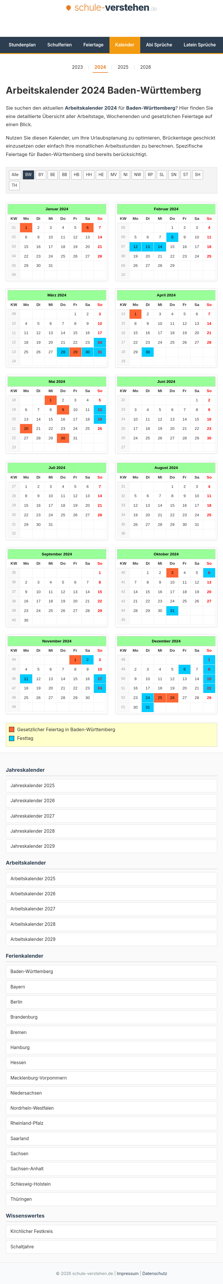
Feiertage (93, 45)
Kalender (124, 45)
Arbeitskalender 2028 (32, 924)
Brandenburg (23, 1017)
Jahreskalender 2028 (32, 831)
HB (76, 174)
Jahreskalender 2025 (32, 785)
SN (174, 174)
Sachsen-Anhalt (27, 1168)
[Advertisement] (111, 30)
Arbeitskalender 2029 (32, 939)
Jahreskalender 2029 (32, 846)
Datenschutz (154, 1273)
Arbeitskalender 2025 (32, 878)
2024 (100, 67)
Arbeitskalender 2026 (32, 894)
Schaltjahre (22, 1246)
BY (41, 174)
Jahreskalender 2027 (32, 816)
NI (125, 174)
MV (114, 174)
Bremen (18, 1032)
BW (28, 174)
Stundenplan (22, 45)
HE (101, 174)
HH (89, 174)
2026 (145, 67)
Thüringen (21, 1199)
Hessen (18, 1062)
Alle (15, 174)
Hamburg (20, 1047)
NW (137, 174)
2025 (123, 67)
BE (52, 174)
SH (197, 174)
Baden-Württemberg (31, 971)
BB (64, 174)
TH (14, 185)
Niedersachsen (26, 1093)
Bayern (17, 987)
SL (161, 174)
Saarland (19, 1138)
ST (185, 174)
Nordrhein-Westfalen (32, 1108)
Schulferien (59, 45)
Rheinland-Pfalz (26, 1123)
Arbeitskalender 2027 (32, 909)
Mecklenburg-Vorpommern (38, 1078)
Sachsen (19, 1153)
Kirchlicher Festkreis (31, 1231)
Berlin (16, 1002)
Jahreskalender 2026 (32, 800)
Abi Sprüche (159, 45)
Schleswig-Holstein (30, 1184)
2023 (77, 67)
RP (150, 174)
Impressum (128, 1273)
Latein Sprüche (200, 45)
